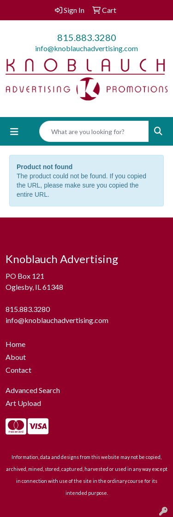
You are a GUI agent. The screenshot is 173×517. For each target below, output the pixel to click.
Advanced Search (33, 390)
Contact (18, 369)
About (16, 356)
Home (15, 344)
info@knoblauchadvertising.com (86, 48)
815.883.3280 (86, 37)
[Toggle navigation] (14, 131)
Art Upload (23, 403)
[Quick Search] (94, 131)
